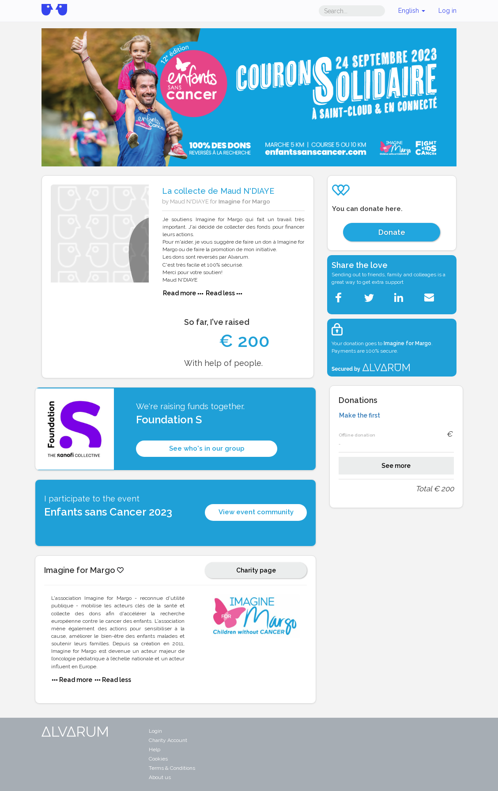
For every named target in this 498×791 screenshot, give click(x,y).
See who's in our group (207, 448)
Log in (447, 10)
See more (396, 465)
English (411, 10)
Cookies (158, 759)
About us (160, 777)
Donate (391, 232)
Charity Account (168, 740)
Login (155, 731)
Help (154, 749)
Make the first (359, 415)
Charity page (256, 570)
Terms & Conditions (172, 768)
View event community (256, 512)
